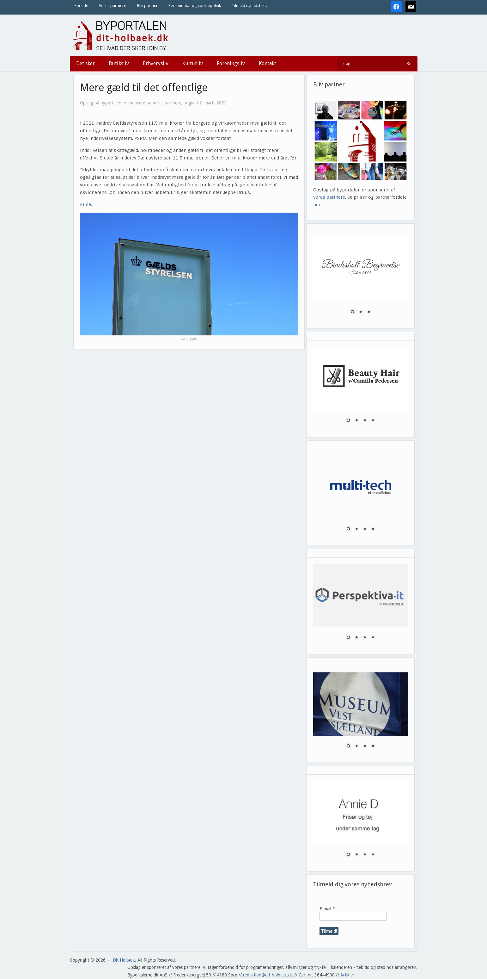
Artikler (347, 974)
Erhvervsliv (155, 63)
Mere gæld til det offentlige (144, 88)
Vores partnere (112, 5)
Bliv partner (147, 5)
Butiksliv (119, 63)
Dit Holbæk (124, 960)
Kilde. (86, 204)
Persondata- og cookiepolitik (194, 5)
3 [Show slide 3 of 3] (368, 312)
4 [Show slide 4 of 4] (372, 420)
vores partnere (329, 197)
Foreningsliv (231, 63)
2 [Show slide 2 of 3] (360, 312)
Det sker (85, 63)
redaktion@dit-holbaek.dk (268, 974)
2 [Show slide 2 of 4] (356, 420)
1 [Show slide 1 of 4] (348, 420)
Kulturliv (192, 63)
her (316, 205)
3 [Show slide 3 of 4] (364, 420)
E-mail (327, 908)
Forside (81, 5)
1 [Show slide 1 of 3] (352, 312)
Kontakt (267, 63)
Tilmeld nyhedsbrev (249, 5)
